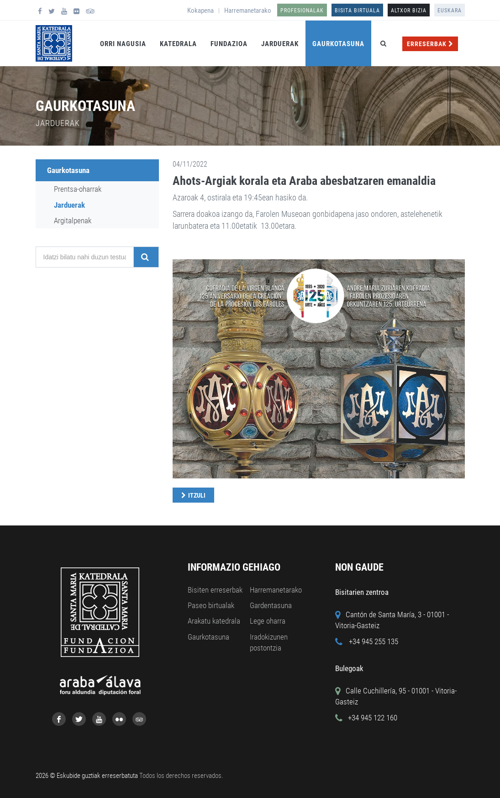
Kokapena (200, 10)
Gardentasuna (271, 605)
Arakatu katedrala (214, 620)
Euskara (449, 10)
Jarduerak (280, 44)
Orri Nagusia (123, 44)
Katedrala (178, 44)
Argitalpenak (72, 220)
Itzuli (196, 495)
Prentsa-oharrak (77, 189)
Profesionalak (302, 10)
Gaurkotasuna (338, 44)
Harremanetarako (247, 10)
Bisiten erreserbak (215, 589)
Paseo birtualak (211, 605)
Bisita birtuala (357, 10)
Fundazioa (229, 44)
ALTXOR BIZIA (408, 10)
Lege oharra (267, 620)
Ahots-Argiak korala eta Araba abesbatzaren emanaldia (304, 181)
